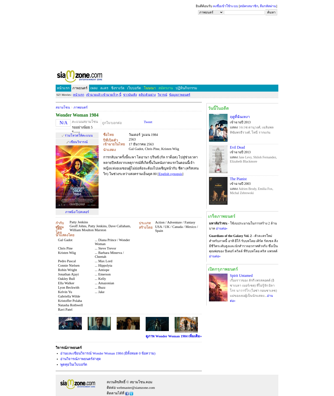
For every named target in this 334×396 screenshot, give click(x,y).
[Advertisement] (167, 34)
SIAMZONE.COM (89, 77)
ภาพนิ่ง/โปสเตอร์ (77, 212)
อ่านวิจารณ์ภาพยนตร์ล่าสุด (80, 359)
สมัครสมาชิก (249, 6)
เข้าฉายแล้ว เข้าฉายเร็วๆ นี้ (103, 94)
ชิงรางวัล (117, 88)
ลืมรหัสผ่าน (268, 6)
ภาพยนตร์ (79, 88)
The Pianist (238, 179)
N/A (63, 122)
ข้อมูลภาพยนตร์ (179, 94)
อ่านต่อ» (222, 228)
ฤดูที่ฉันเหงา (240, 117)
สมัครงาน (165, 88)
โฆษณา (150, 88)
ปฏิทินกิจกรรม (186, 88)
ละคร (104, 88)
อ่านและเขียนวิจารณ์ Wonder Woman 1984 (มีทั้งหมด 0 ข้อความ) (107, 353)
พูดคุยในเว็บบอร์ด (73, 364)
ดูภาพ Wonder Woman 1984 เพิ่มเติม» (174, 336)
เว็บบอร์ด (134, 88)
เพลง (93, 88)
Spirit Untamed (241, 276)
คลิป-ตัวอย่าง (147, 94)
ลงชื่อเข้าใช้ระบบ (225, 6)
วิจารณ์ (162, 94)
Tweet (148, 122)
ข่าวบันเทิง (130, 94)
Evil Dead (237, 147)
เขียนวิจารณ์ (79, 142)
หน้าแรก (63, 88)
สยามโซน (63, 107)
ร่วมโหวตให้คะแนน (79, 135)
